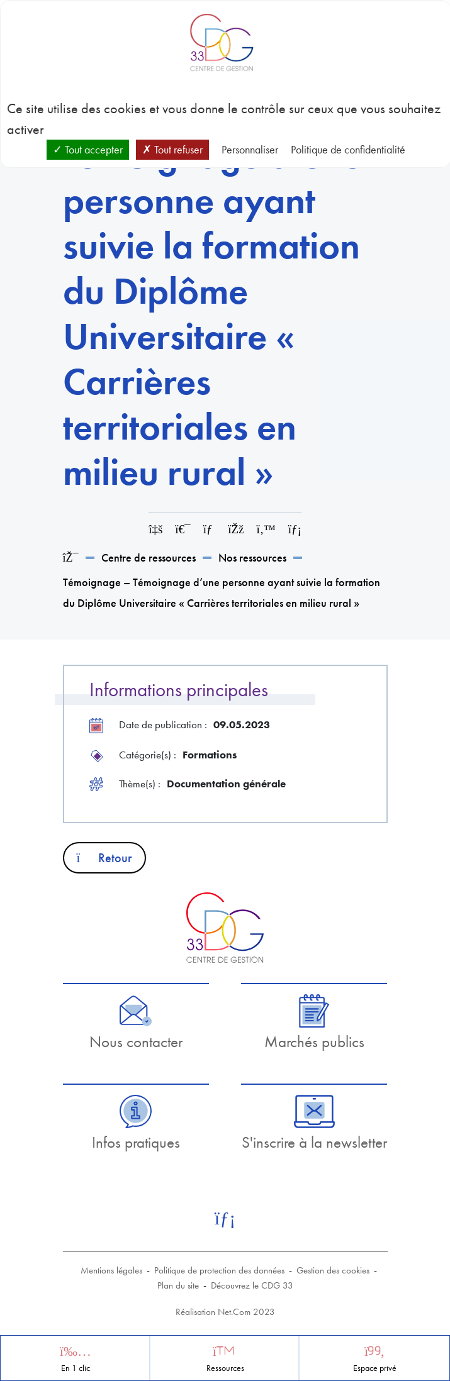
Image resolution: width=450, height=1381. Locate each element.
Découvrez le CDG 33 (252, 1285)
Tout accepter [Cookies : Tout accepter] (88, 149)
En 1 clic (75, 1368)
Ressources (225, 1368)
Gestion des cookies (332, 1270)
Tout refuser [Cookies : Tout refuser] (172, 149)
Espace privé (375, 1368)
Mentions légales (111, 1270)
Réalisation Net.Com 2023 (225, 1312)
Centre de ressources (148, 557)
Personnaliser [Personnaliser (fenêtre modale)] (250, 149)
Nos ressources (252, 557)
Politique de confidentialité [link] (348, 149)
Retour (105, 858)
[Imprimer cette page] (182, 529)
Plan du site (178, 1285)
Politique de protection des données (219, 1270)
